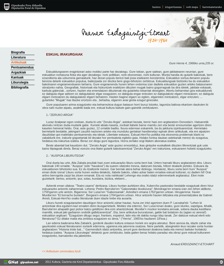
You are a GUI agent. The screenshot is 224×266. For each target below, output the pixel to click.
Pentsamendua (22, 67)
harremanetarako (212, 6)
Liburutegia (19, 82)
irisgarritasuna (173, 6)
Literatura (18, 57)
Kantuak (17, 77)
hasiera (156, 6)
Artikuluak (19, 62)
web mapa (192, 6)
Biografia (18, 52)
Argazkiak (18, 72)
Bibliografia (19, 87)
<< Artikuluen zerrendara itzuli (61, 251)
